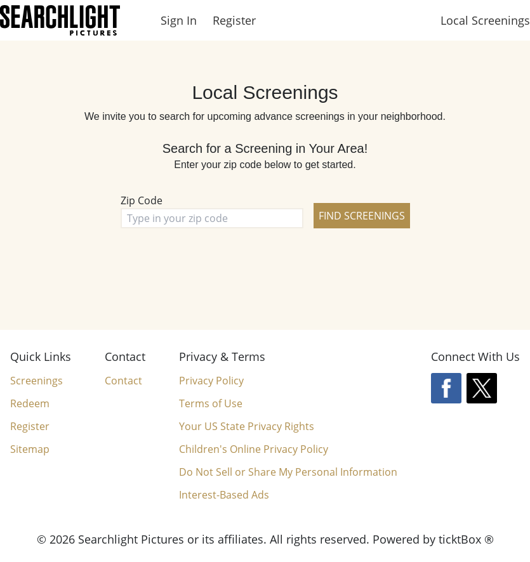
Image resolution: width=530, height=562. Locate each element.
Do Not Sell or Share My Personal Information (288, 472)
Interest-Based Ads (224, 495)
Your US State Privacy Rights (246, 426)
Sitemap (30, 449)
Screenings (36, 381)
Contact (123, 381)
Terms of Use (210, 403)
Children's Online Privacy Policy (253, 449)
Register (234, 20)
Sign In (179, 20)
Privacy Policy (211, 381)
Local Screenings (485, 20)
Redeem (30, 403)
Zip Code (141, 200)
